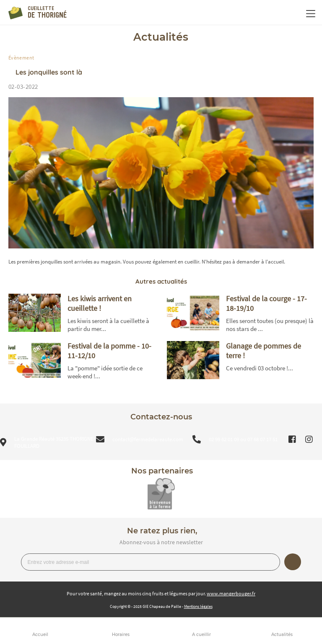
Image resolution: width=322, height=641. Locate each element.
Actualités (282, 634)
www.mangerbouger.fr (231, 593)
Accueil (40, 634)
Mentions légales (198, 606)
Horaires (121, 634)
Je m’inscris (292, 561)
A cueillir (201, 634)
